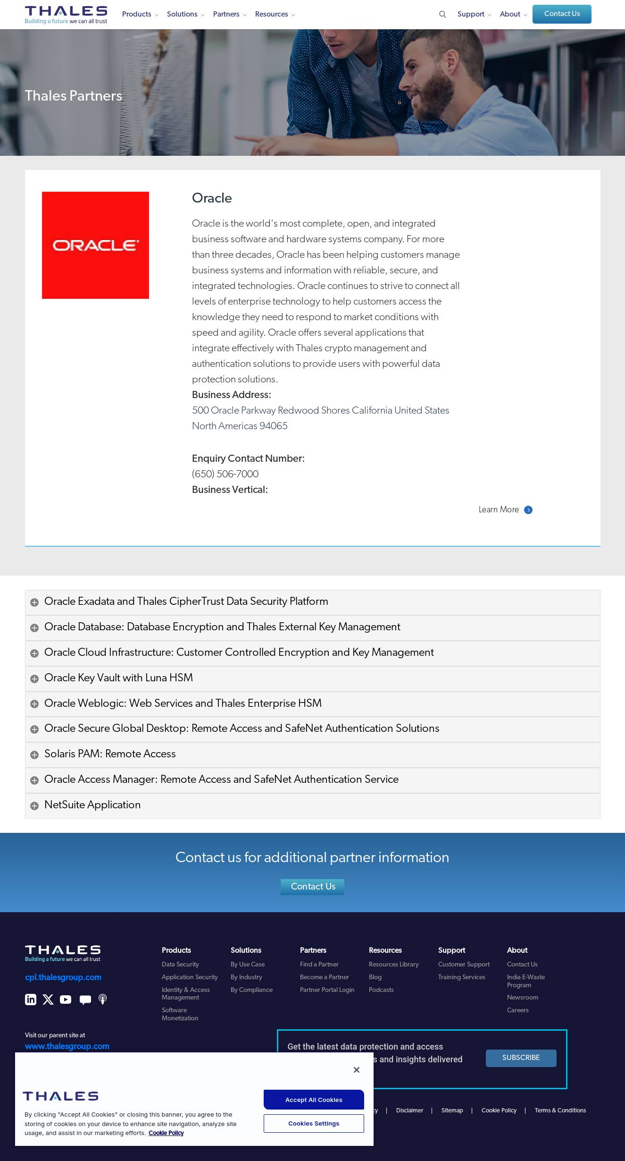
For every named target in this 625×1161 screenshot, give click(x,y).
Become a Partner (324, 977)
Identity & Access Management (186, 994)
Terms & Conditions (560, 1111)
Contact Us (562, 14)
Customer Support (464, 964)
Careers (518, 1010)
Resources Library (394, 964)
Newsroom (522, 997)
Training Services (461, 977)
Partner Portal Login (327, 990)
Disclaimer (409, 1111)
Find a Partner (319, 964)
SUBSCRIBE (521, 1058)
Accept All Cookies (313, 1099)
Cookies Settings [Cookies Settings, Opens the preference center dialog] (313, 1123)
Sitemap (452, 1111)
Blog (375, 977)
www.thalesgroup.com (67, 1046)
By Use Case (248, 964)
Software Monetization (180, 1014)
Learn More (499, 510)
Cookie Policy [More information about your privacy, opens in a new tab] (166, 1133)
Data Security (180, 964)
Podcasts (381, 990)
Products (136, 14)
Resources (271, 14)
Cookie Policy (499, 1111)
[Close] (356, 1070)
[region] (194, 1098)
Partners (226, 14)
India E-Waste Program (526, 981)
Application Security (190, 977)
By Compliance (252, 990)
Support (471, 14)
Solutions (182, 14)
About (510, 14)
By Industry (246, 977)
